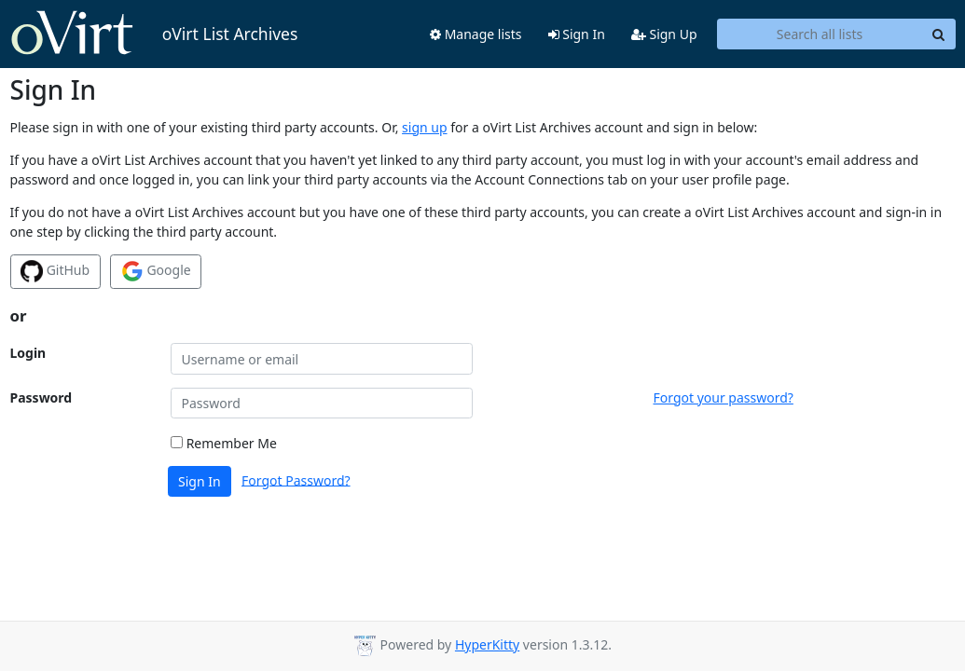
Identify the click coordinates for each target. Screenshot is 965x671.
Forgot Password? (296, 479)
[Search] (939, 34)
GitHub (55, 271)
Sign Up (664, 34)
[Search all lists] (820, 34)
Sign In (576, 34)
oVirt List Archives (154, 33)
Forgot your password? (723, 397)
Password (41, 397)
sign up (424, 127)
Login (28, 353)
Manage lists (476, 34)
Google (156, 271)
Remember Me (224, 443)
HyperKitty (487, 644)
